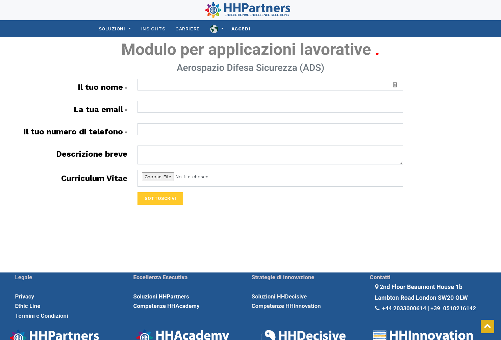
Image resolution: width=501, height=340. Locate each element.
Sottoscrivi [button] (160, 198)
